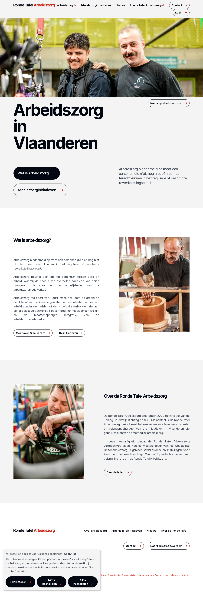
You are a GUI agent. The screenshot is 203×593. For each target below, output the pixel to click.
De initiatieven (68, 333)
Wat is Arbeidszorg (33, 173)
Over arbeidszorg (95, 530)
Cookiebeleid (114, 575)
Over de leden (115, 472)
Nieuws (120, 5)
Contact (177, 5)
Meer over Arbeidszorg (30, 333)
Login (178, 12)
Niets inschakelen (49, 581)
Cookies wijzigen (129, 575)
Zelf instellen (18, 581)
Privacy (102, 575)
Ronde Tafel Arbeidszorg (146, 5)
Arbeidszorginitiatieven (96, 5)
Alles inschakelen (80, 581)
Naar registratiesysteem (166, 103)
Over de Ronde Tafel (174, 530)
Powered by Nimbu (181, 575)
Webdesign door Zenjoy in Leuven (154, 575)
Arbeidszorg (65, 5)
